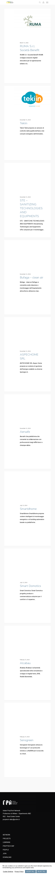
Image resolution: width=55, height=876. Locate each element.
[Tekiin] (27, 123)
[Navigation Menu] (47, 2)
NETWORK (6, 835)
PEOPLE (6, 850)
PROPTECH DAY (8, 846)
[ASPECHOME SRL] (27, 354)
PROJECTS (7, 838)
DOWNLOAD (7, 857)
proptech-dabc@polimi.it (11, 819)
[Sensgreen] (27, 740)
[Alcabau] (27, 663)
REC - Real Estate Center (11, 816)
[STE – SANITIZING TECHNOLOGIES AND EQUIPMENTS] (27, 200)
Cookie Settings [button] (8, 871)
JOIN (4, 853)
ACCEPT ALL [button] (30, 871)
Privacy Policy (19, 871)
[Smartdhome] (27, 508)
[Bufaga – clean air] (27, 277)
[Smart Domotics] (27, 585)
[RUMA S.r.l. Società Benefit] (27, 46)
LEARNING (6, 842)
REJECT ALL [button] (41, 871)
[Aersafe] (27, 431)
